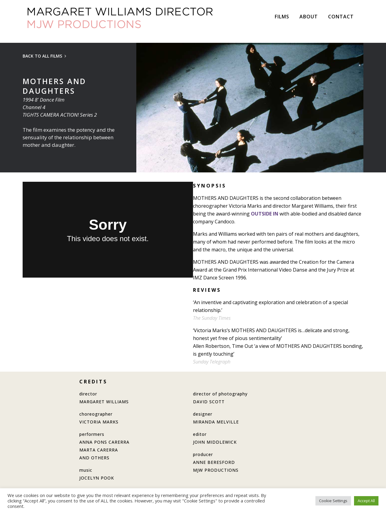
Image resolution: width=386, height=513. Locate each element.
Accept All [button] (366, 500)
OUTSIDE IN (264, 213)
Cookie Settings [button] (333, 500)
